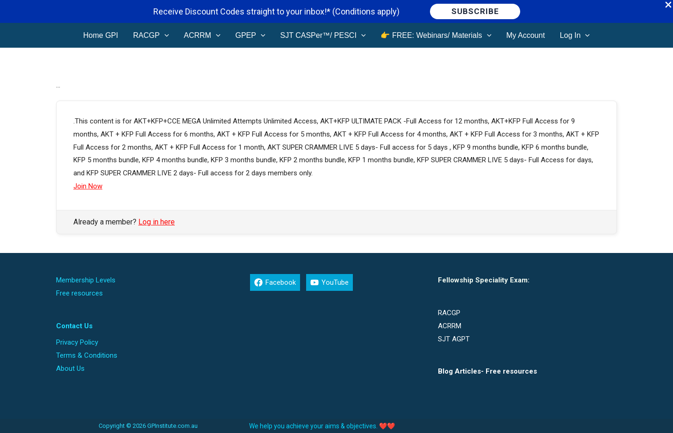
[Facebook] (275, 282)
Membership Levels (85, 280)
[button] (475, 11)
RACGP (449, 313)
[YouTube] (329, 282)
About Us (70, 368)
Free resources (79, 293)
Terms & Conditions (86, 355)
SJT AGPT (454, 339)
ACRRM (449, 326)
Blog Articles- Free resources (487, 371)
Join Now (87, 186)
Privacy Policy (77, 342)
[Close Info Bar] (668, 5)
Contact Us (74, 326)
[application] (164, 35)
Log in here (156, 221)
